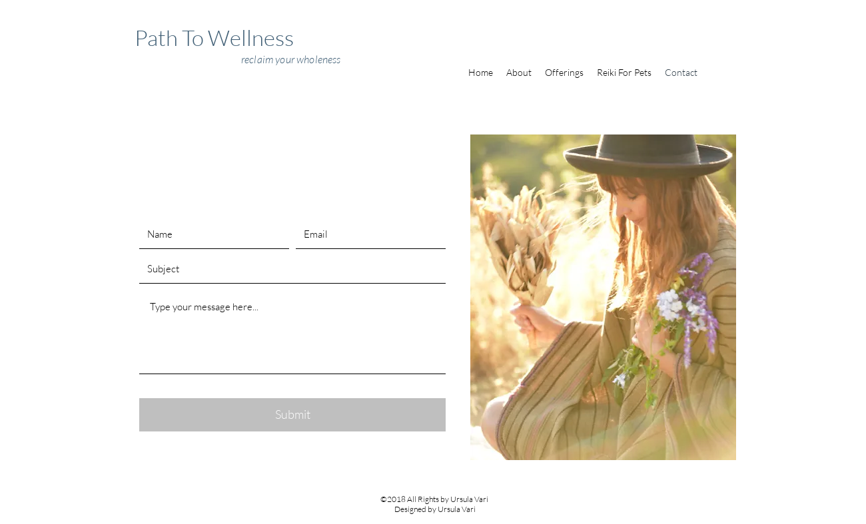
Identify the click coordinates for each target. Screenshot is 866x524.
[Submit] (292, 414)
